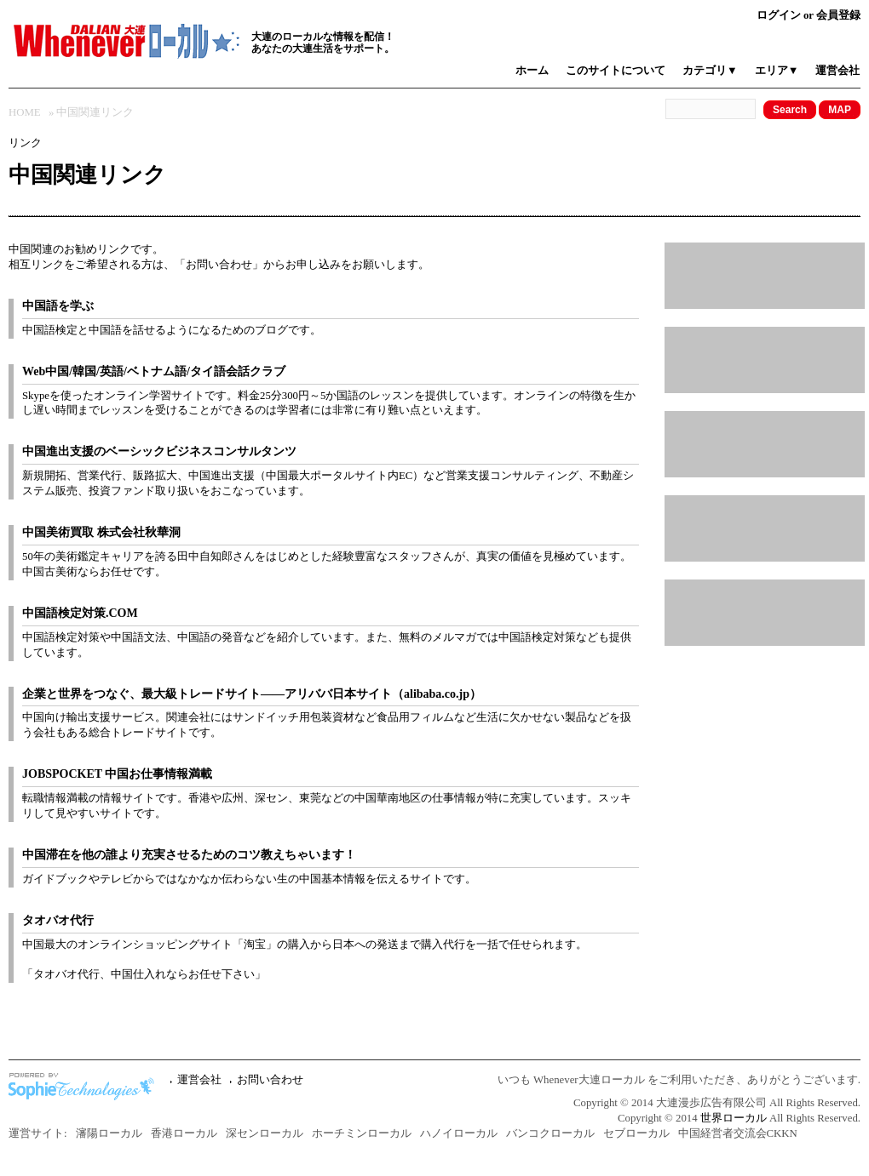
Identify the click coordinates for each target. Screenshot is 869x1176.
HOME (25, 112)
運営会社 (837, 71)
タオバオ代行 (58, 920)
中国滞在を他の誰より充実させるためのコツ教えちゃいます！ (189, 854)
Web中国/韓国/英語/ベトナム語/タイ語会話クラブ (153, 371)
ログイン (779, 15)
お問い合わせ (219, 265)
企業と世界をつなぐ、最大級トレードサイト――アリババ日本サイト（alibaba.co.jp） (251, 694)
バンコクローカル (550, 1133)
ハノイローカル (459, 1133)
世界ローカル (733, 1118)
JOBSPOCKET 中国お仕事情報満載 (117, 774)
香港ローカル (184, 1133)
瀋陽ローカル (109, 1133)
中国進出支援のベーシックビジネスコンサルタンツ (159, 451)
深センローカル (264, 1133)
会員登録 (838, 15)
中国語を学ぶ (58, 306)
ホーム (532, 71)
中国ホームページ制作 (85, 1086)
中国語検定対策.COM (80, 613)
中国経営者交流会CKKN (737, 1133)
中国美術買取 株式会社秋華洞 (101, 532)
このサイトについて (615, 71)
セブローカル (636, 1133)
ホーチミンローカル (361, 1133)
